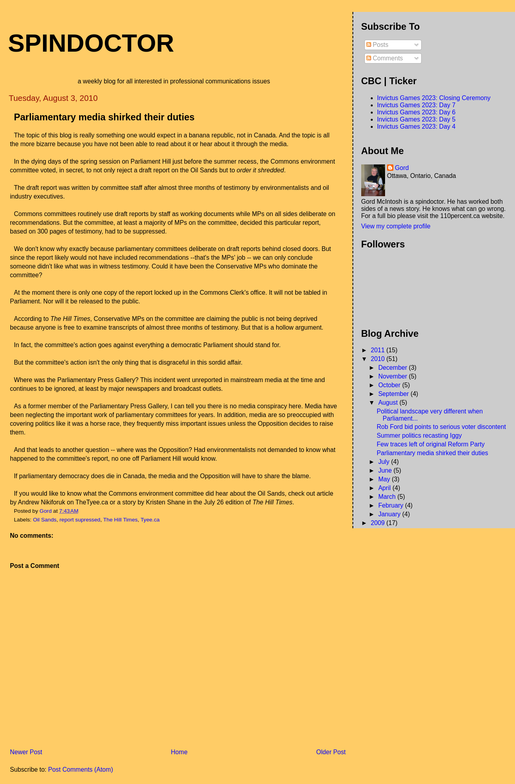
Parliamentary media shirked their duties (432, 453)
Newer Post (26, 752)
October (390, 385)
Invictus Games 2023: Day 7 (416, 105)
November (393, 376)
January (390, 514)
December (393, 367)
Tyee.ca (150, 520)
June (385, 470)
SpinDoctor (91, 43)
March (387, 496)
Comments (384, 58)
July (384, 461)
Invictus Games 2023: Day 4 (416, 126)
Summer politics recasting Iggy (419, 435)
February (391, 505)
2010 (378, 358)
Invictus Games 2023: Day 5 (416, 119)
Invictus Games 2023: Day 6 (416, 112)
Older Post (331, 752)
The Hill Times (120, 520)
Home (179, 752)
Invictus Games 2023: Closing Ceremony (434, 98)
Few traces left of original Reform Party (431, 444)
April (385, 488)
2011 (378, 350)
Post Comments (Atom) (80, 769)
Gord (402, 167)
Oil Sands (44, 520)
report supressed (80, 520)
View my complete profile (395, 226)
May (385, 479)
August (388, 402)
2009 (378, 522)
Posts (377, 44)
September (394, 393)
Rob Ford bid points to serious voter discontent (441, 426)
